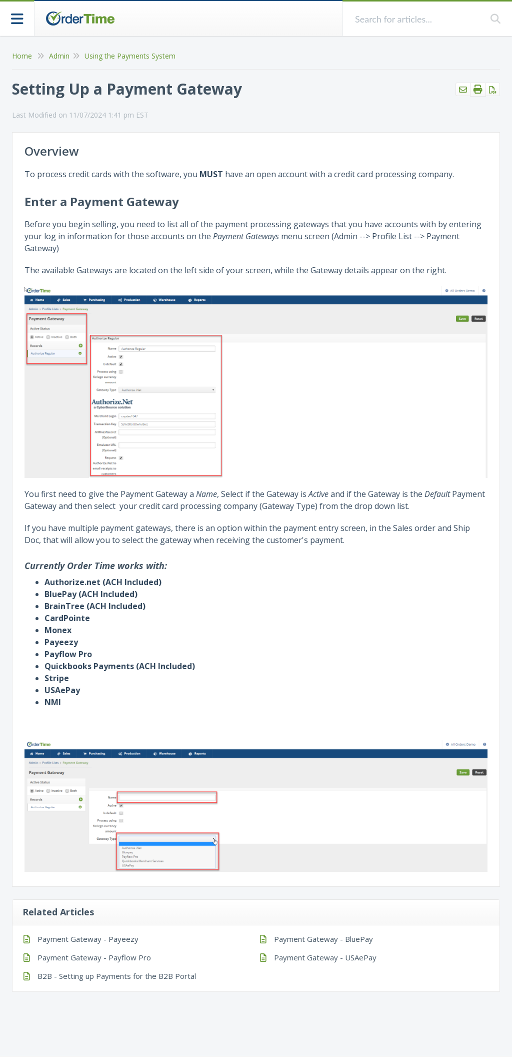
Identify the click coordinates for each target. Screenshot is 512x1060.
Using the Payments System (130, 56)
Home (22, 56)
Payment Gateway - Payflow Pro (94, 957)
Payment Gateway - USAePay (325, 957)
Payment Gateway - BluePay (323, 939)
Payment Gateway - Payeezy (88, 939)
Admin (59, 56)
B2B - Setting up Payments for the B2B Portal (117, 976)
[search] (416, 19)
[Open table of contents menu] (17, 18)
